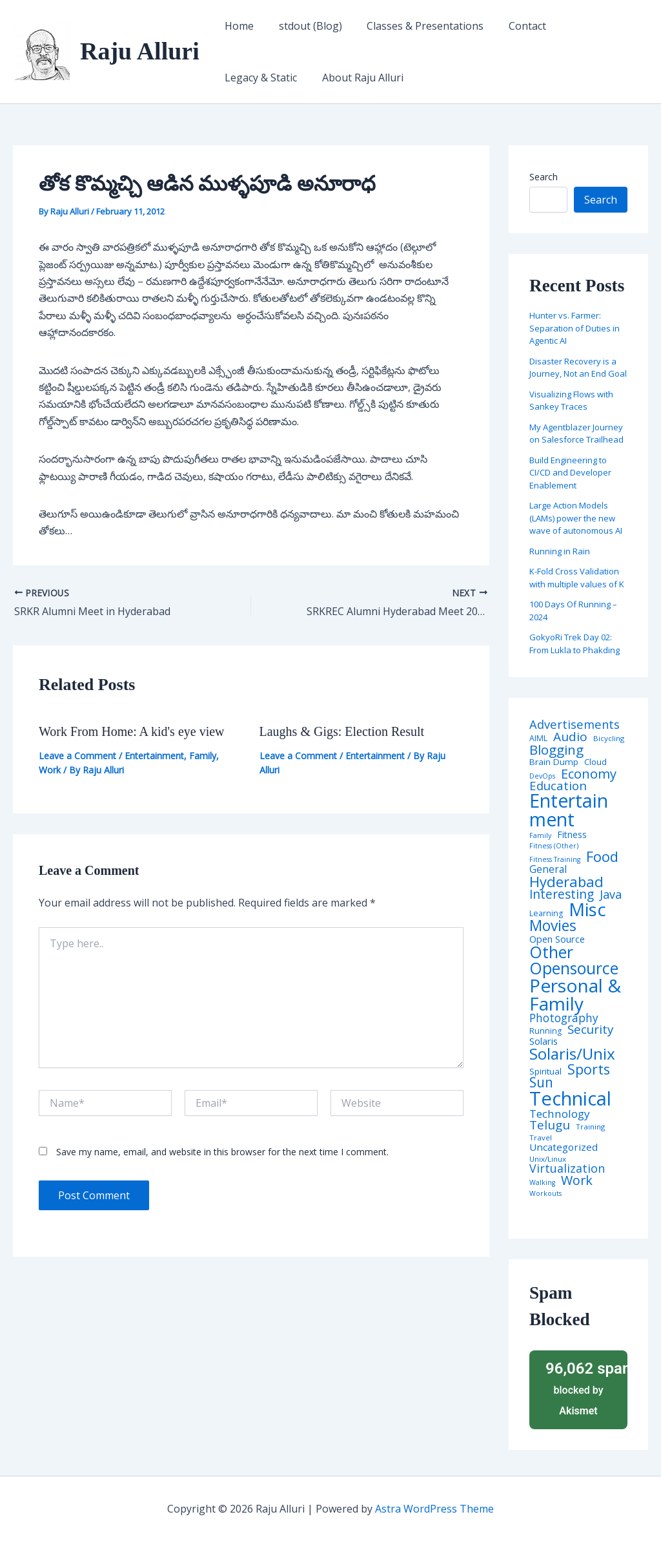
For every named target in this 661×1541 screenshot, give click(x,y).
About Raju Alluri (263, 77)
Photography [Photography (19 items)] (563, 1017)
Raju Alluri (139, 51)
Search (543, 177)
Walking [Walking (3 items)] (542, 1182)
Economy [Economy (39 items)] (588, 773)
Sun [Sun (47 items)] (541, 1082)
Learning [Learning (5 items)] (546, 913)
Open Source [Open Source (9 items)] (557, 939)
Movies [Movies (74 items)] (552, 926)
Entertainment (154, 756)
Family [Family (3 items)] (540, 835)
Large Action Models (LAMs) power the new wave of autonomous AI (575, 517)
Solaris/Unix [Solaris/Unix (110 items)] (572, 1054)
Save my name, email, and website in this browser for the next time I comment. (222, 1152)
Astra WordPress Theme (434, 1509)
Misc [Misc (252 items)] (587, 910)
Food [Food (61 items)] (602, 857)
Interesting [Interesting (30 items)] (561, 894)
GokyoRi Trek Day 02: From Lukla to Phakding (574, 643)
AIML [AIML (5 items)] (538, 738)
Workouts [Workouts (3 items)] (545, 1193)
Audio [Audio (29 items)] (570, 737)
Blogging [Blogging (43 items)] (556, 750)
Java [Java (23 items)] (611, 894)
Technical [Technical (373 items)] (570, 1098)
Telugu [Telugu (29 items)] (549, 1125)
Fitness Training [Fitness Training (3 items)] (554, 859)
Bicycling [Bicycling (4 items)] (608, 738)
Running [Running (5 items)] (545, 1031)
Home (237, 26)
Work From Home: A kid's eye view (132, 731)
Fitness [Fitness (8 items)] (572, 834)
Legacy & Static (588, 26)
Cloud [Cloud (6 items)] (595, 762)
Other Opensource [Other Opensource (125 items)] (573, 960)
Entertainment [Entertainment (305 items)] (568, 809)
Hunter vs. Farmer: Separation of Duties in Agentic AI (574, 327)
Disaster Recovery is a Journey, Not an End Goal (578, 367)
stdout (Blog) (304, 26)
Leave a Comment (77, 756)
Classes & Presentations (414, 26)
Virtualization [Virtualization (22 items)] (567, 1169)
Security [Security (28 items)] (590, 1029)
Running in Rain (559, 551)
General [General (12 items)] (548, 870)
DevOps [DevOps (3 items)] (542, 776)
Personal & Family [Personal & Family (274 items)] (575, 994)
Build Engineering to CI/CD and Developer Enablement (570, 472)
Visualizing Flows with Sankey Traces (571, 400)
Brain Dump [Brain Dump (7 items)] (553, 762)
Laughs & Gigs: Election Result (342, 731)
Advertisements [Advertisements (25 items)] (574, 724)
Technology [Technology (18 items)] (559, 1113)
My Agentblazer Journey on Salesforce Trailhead (576, 433)
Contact (512, 26)
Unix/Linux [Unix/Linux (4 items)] (547, 1159)
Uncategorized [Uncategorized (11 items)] (563, 1147)
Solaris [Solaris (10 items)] (543, 1041)
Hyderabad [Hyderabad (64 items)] (566, 881)
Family (202, 756)
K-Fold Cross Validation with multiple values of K (576, 577)
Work (50, 770)
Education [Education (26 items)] (558, 786)
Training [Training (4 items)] (590, 1127)
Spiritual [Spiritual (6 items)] (545, 1071)
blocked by (582, 1387)
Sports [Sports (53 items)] (588, 1069)
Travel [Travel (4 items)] (540, 1138)
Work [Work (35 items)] (577, 1180)
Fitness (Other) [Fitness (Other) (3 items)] (553, 846)
